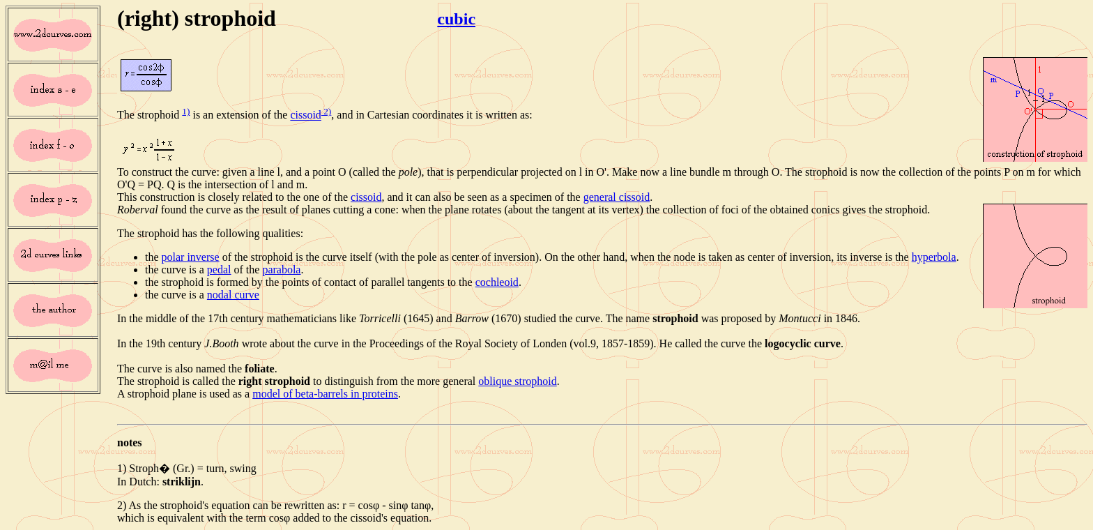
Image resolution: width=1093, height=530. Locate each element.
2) (326, 111)
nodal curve (233, 295)
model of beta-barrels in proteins (325, 394)
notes (129, 442)
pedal (219, 269)
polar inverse (191, 257)
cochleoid (497, 282)
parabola (281, 269)
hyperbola (934, 257)
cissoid (305, 115)
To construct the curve (166, 172)
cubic (456, 19)
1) (186, 111)
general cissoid (616, 197)
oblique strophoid (517, 381)
